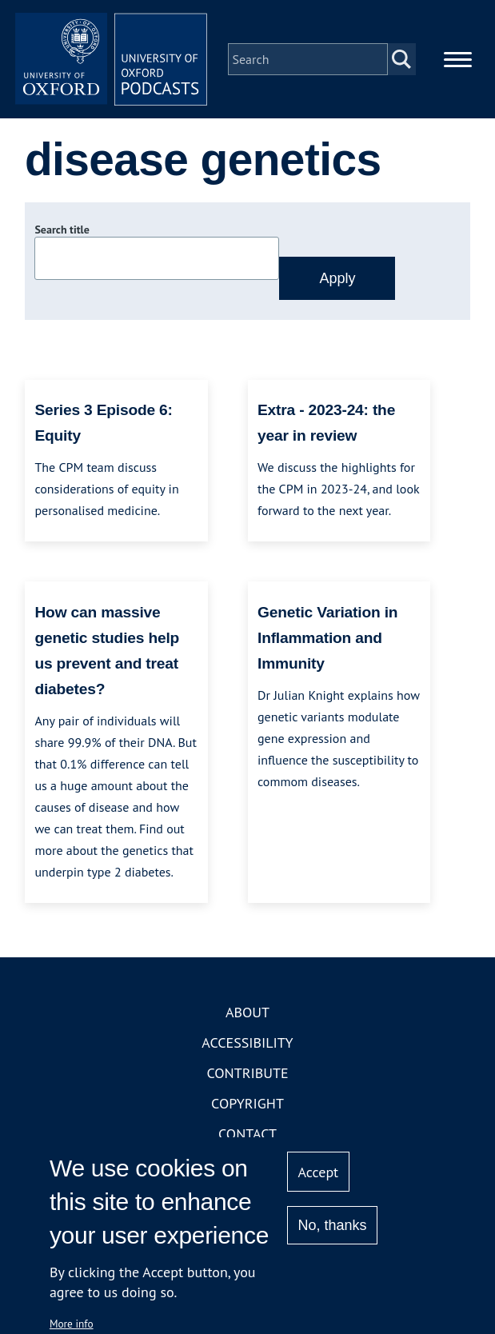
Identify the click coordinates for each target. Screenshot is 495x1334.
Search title (61, 229)
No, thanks (332, 1225)
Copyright (247, 1103)
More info (72, 1323)
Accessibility (247, 1042)
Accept (318, 1172)
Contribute (247, 1073)
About (247, 1012)
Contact (247, 1133)
